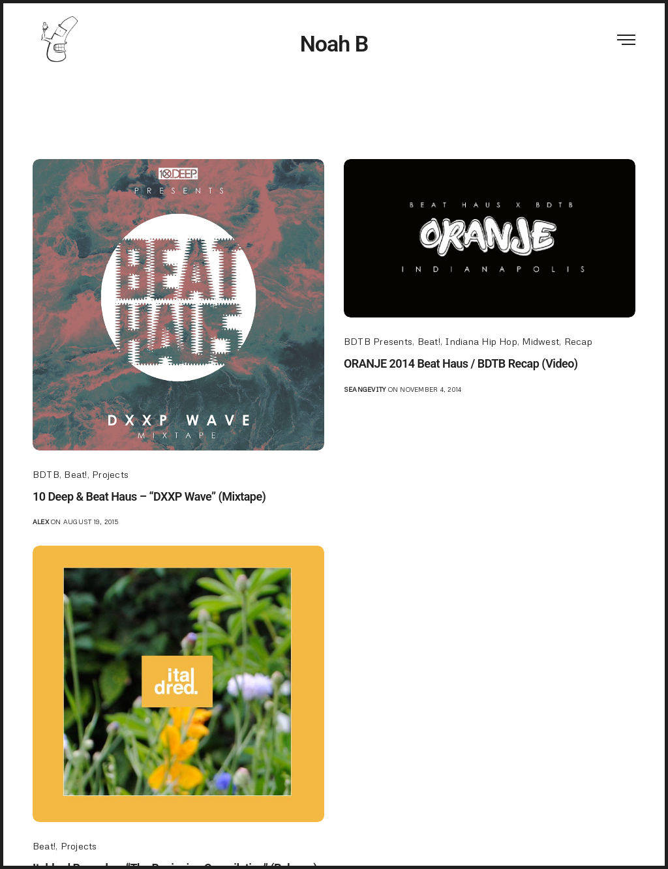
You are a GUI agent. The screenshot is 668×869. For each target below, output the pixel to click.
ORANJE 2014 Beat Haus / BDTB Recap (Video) (461, 363)
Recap (578, 341)
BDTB (46, 474)
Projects (110, 474)
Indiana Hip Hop (481, 341)
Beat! (75, 474)
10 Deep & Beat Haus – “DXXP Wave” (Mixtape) (149, 496)
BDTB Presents (378, 341)
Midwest (540, 341)
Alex (41, 521)
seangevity (365, 389)
